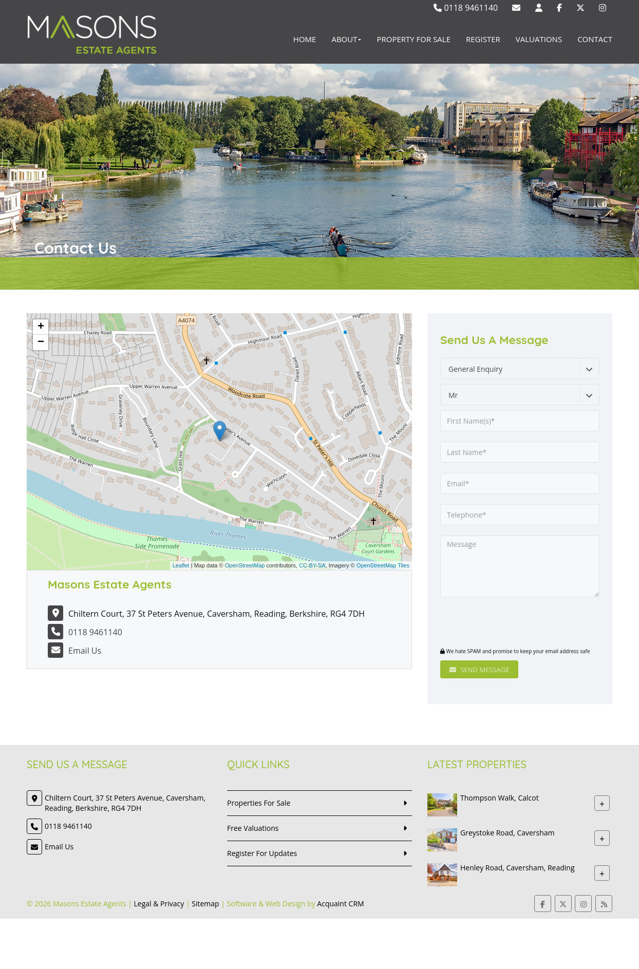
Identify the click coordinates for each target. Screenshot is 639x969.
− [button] (40, 342)
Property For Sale (413, 39)
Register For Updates (262, 853)
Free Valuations (253, 828)
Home (304, 39)
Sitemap (205, 903)
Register (483, 39)
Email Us (84, 650)
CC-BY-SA (312, 565)
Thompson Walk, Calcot (499, 798)
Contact (594, 39)
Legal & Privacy (159, 903)
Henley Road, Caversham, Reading (517, 867)
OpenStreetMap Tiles (382, 565)
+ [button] (40, 327)
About (346, 39)
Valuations (539, 39)
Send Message (479, 669)
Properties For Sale (258, 803)
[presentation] (502, 623)
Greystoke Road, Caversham (507, 833)
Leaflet (181, 565)
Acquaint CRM (340, 903)
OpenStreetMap (245, 565)
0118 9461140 (466, 7)
